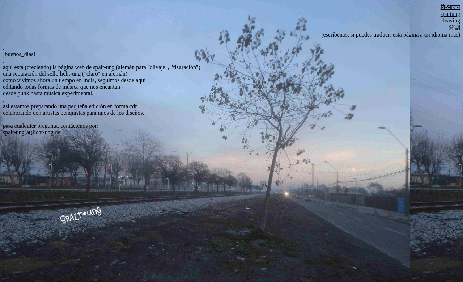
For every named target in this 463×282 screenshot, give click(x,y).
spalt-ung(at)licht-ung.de (31, 132)
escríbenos (335, 34)
